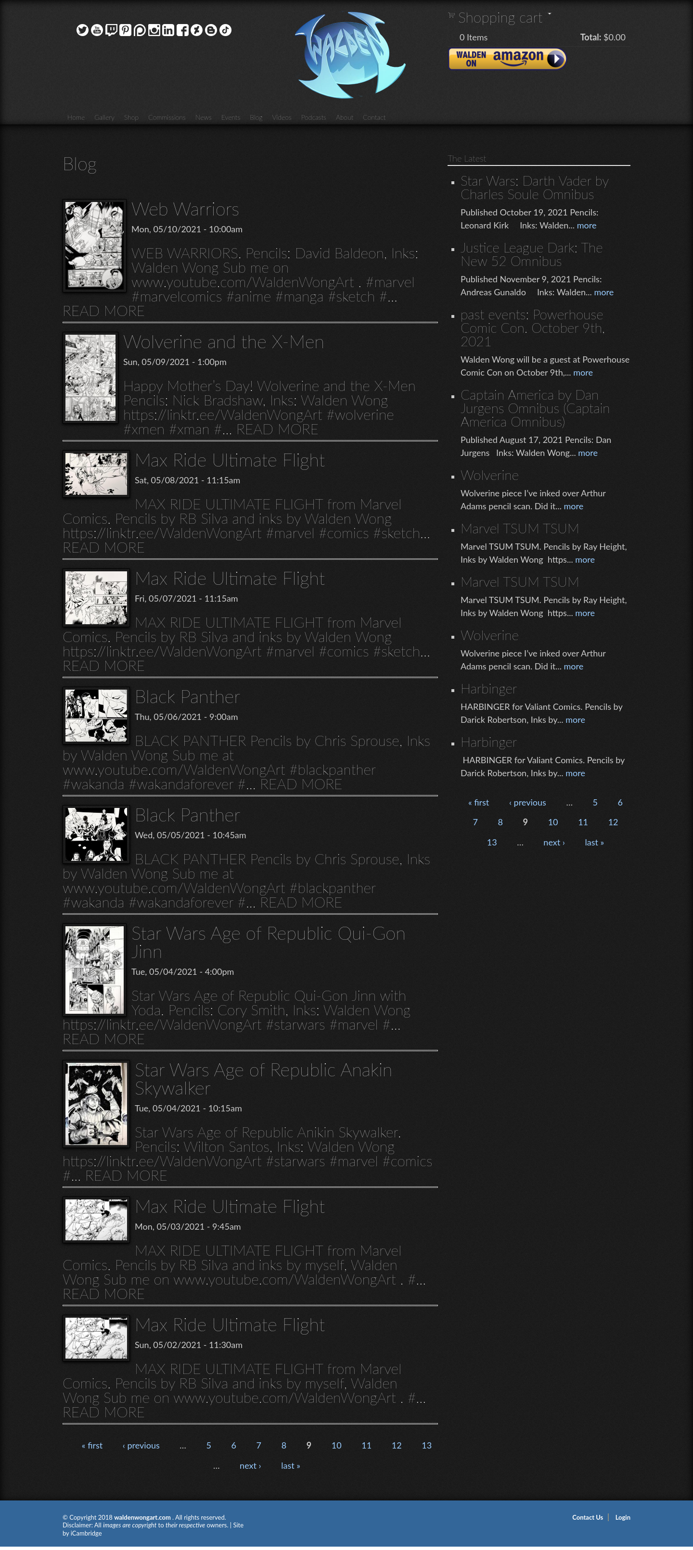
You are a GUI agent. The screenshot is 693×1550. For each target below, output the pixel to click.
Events (231, 117)
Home (76, 117)
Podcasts (313, 117)
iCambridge (86, 1533)
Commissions (167, 117)
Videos (281, 117)
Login (623, 1517)
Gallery (104, 117)
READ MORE (104, 310)
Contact (374, 117)
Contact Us (587, 1517)
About (344, 117)
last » (290, 1465)
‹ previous (141, 1445)
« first (92, 1445)
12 (397, 1445)
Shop (131, 117)
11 (366, 1445)
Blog (256, 117)
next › (250, 1465)
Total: (591, 37)
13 (427, 1445)
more (587, 225)
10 (337, 1445)
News (203, 117)
